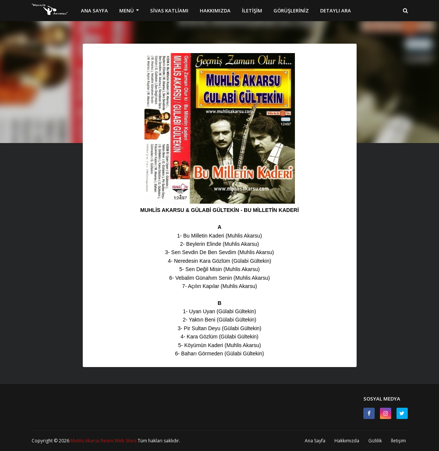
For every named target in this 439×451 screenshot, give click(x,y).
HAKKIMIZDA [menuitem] (215, 10)
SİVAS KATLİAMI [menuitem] (169, 10)
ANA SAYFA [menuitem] (94, 10)
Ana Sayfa (315, 440)
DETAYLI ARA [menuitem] (335, 10)
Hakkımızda (346, 440)
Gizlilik (375, 440)
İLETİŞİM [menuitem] (252, 10)
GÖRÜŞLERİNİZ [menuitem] (291, 10)
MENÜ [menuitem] (126, 10)
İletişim (398, 440)
